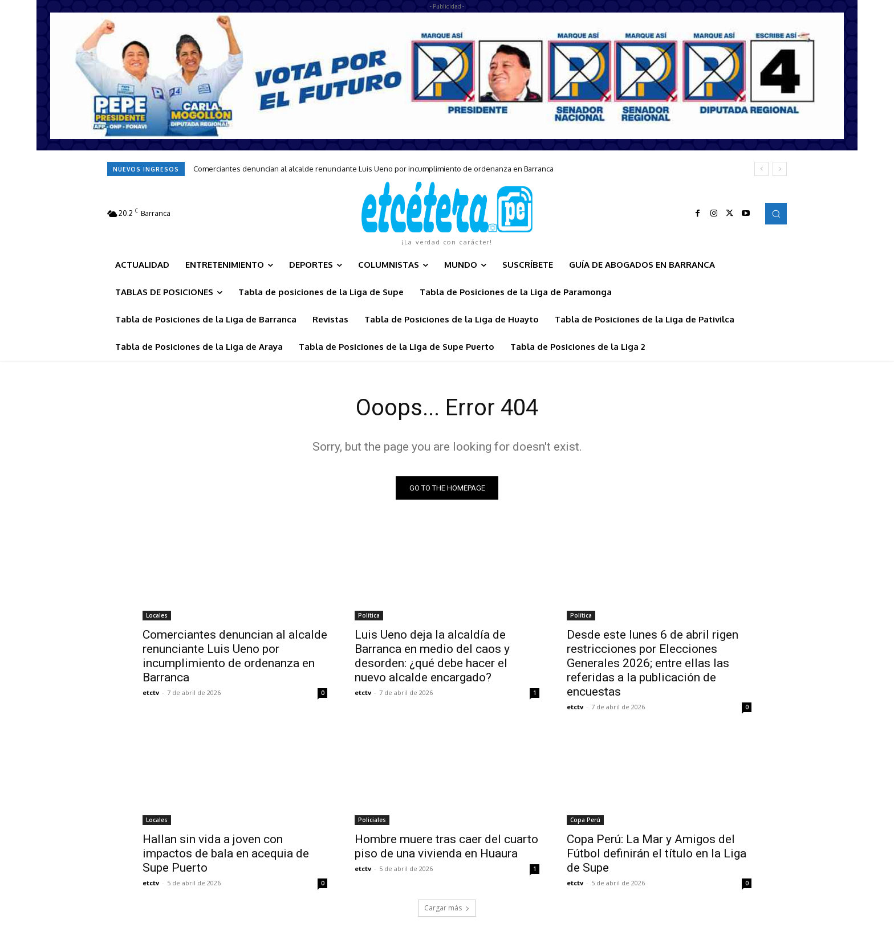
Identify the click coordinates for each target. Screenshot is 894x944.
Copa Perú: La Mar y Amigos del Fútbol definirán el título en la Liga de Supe (656, 853)
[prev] (761, 169)
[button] (776, 213)
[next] (780, 169)
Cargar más (447, 908)
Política (369, 615)
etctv (151, 692)
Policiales (372, 820)
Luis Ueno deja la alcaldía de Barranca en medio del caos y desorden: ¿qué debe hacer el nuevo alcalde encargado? (432, 656)
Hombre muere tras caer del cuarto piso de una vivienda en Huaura (446, 846)
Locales (157, 615)
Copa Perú (585, 820)
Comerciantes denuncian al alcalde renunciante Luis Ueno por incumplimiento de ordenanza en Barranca (373, 168)
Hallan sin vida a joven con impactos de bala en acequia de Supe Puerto (226, 853)
